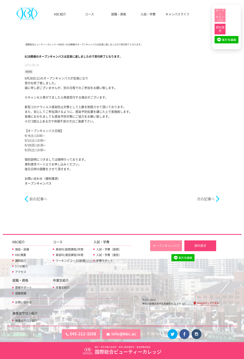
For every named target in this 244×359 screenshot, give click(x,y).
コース (89, 14)
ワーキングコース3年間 (70, 260)
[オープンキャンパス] (220, 15)
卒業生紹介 (63, 287)
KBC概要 (20, 255)
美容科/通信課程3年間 (69, 255)
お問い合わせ (23, 302)
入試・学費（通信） (108, 255)
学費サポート (104, 260)
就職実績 (20, 293)
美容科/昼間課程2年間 (69, 249)
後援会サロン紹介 (26, 320)
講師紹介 (20, 260)
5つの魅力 (21, 266)
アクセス (20, 271)
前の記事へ (38, 199)
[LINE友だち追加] (226, 41)
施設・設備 (22, 249)
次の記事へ (206, 199)
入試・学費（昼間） (108, 249)
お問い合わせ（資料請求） (42, 178)
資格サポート (23, 287)
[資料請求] (220, 29)
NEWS (28, 71)
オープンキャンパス (38, 183)
